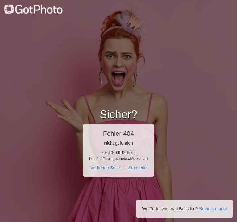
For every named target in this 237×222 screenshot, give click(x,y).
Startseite (137, 167)
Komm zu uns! (213, 208)
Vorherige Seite (105, 167)
